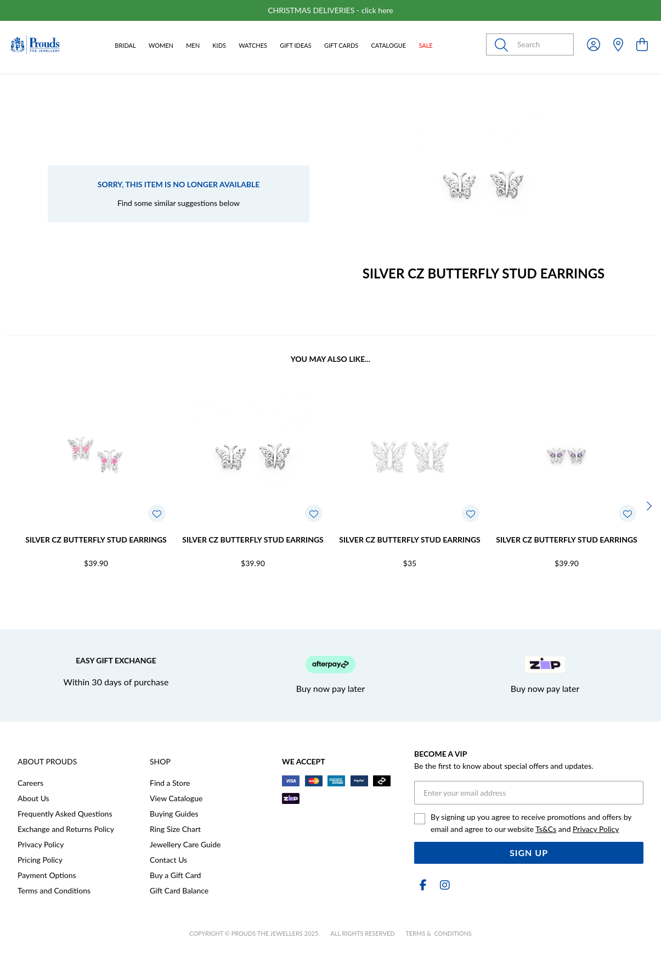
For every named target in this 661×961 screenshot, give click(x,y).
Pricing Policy (40, 859)
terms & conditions (438, 933)
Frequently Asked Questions (65, 813)
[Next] (648, 506)
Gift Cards (341, 45)
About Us (33, 798)
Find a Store (170, 782)
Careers (30, 782)
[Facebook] (423, 885)
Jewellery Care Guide (185, 844)
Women (161, 45)
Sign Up (529, 852)
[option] (330, 10)
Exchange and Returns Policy (66, 829)
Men (193, 45)
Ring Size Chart (175, 829)
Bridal (125, 45)
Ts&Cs (545, 829)
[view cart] (642, 44)
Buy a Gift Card (175, 875)
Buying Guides (174, 813)
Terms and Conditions (54, 890)
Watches (253, 45)
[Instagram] (442, 885)
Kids (219, 45)
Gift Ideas (296, 45)
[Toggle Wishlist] (157, 513)
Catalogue (388, 45)
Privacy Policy (41, 844)
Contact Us (168, 859)
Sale (425, 45)
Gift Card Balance (179, 890)
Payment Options (47, 875)
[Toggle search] (503, 44)
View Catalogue (176, 798)
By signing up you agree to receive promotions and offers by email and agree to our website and (531, 823)
